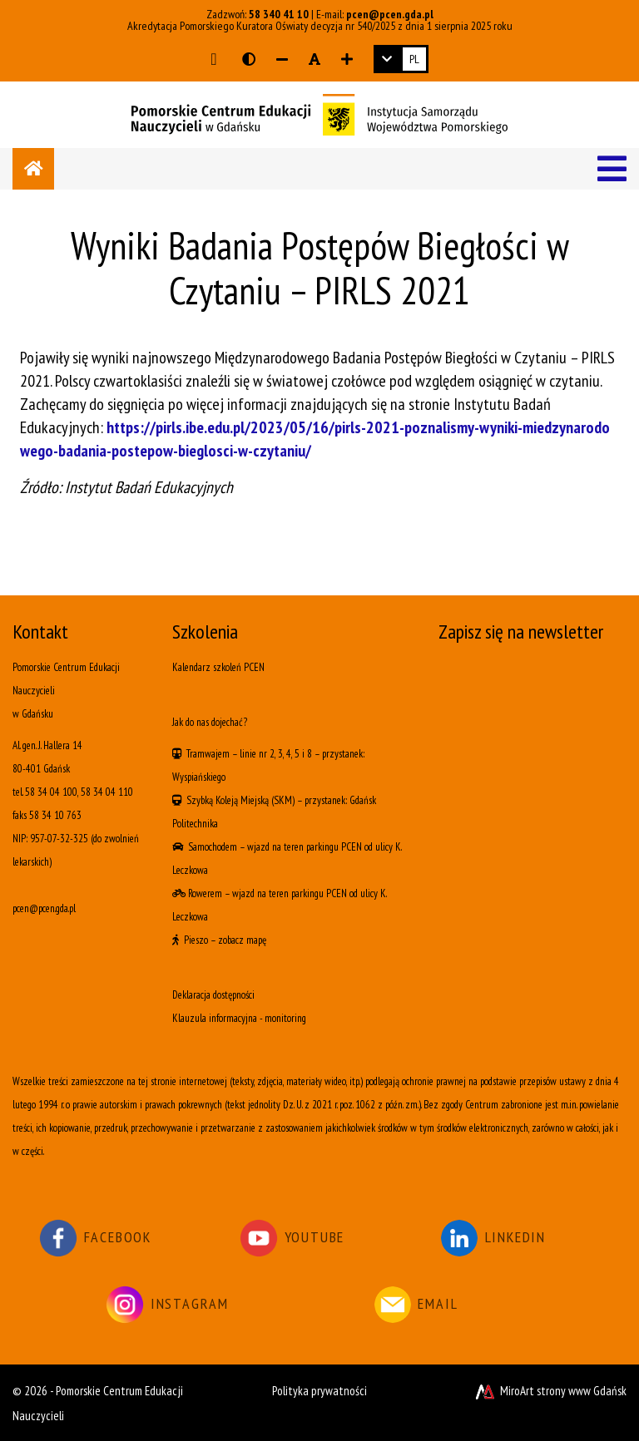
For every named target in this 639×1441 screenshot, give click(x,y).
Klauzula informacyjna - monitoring (239, 1018)
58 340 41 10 (279, 14)
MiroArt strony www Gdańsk (550, 1391)
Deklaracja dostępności (213, 995)
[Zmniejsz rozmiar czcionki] (282, 59)
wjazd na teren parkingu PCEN (304, 847)
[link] (401, 59)
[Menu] (612, 168)
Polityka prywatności (319, 1391)
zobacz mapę (242, 940)
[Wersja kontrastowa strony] (248, 59)
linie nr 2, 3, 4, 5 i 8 (276, 754)
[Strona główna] (33, 169)
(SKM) (283, 800)
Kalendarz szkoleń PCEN (218, 667)
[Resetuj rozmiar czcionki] (314, 59)
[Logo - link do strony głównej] (319, 113)
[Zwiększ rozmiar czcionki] (347, 59)
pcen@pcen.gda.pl (389, 14)
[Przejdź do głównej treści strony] (213, 59)
